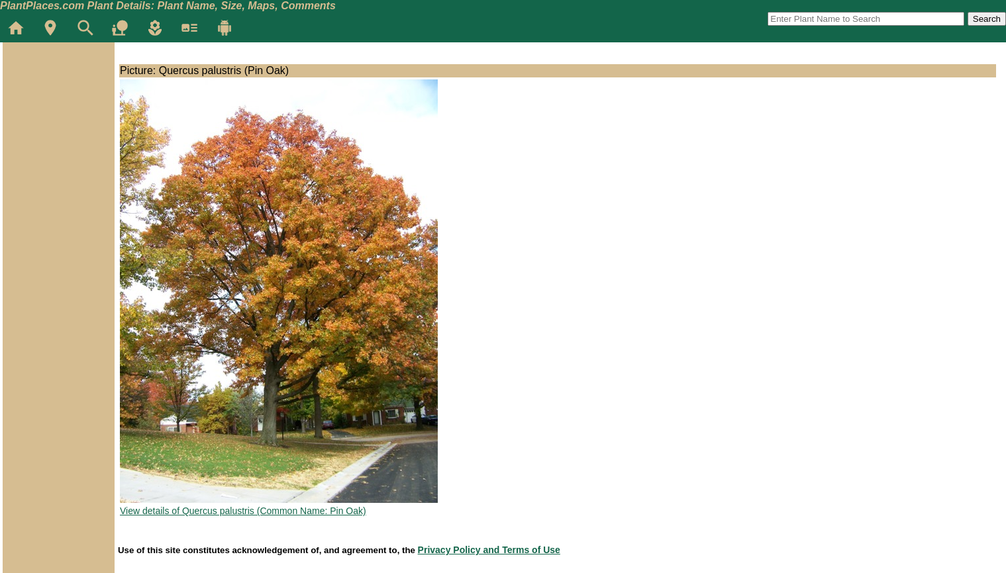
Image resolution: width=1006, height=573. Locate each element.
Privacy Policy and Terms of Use (489, 550)
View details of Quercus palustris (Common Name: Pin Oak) (243, 511)
